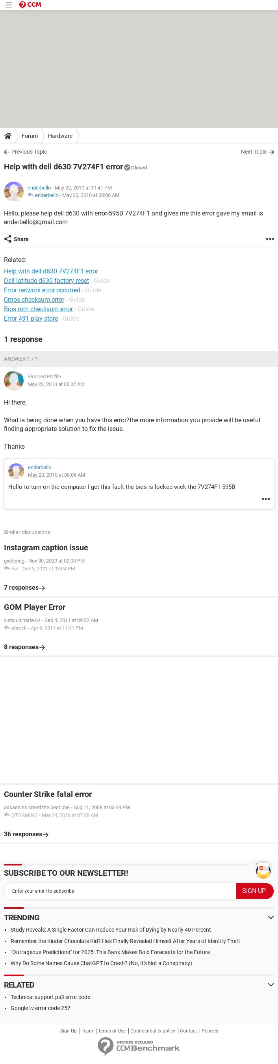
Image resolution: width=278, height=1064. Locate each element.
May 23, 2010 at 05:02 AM (56, 384)
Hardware (60, 136)
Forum (30, 136)
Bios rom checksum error (38, 309)
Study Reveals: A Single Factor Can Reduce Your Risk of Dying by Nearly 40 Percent (111, 930)
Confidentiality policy (152, 1031)
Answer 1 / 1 (21, 359)
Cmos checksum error (34, 299)
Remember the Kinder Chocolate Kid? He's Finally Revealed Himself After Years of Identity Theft (125, 941)
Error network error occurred (42, 290)
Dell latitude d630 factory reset (46, 280)
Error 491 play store (31, 318)
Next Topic (254, 152)
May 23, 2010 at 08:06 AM (90, 195)
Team (87, 1031)
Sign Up (68, 1031)
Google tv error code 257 (40, 1008)
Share (21, 239)
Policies (210, 1031)
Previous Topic (29, 152)
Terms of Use (112, 1031)
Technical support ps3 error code (50, 997)
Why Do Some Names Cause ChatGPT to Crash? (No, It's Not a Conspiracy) (101, 963)
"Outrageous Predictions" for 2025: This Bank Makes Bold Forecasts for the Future (110, 952)
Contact (188, 1031)
